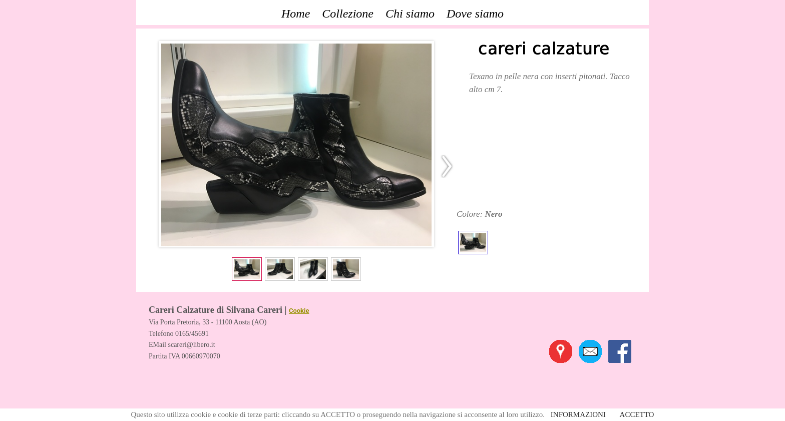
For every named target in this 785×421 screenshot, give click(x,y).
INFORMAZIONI (578, 414)
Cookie (299, 310)
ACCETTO (637, 414)
